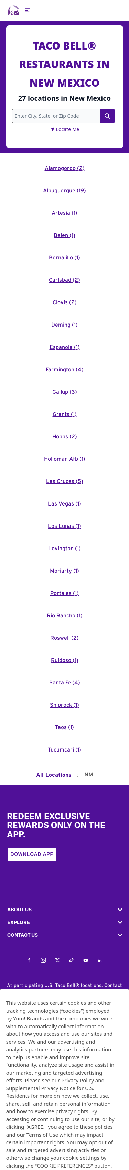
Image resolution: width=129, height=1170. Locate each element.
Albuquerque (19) (64, 190)
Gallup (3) (64, 392)
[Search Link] (107, 116)
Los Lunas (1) (64, 526)
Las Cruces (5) (64, 481)
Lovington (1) (64, 548)
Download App (31, 854)
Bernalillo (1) (64, 257)
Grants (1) (65, 414)
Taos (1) (64, 727)
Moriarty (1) (64, 571)
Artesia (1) (64, 213)
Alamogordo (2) (65, 168)
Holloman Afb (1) (64, 459)
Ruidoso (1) (64, 660)
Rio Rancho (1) (65, 615)
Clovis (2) (65, 302)
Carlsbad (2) (64, 280)
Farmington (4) (65, 369)
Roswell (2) (64, 638)
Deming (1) (64, 325)
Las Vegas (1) (64, 504)
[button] (64, 909)
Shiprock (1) (64, 705)
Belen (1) (64, 235)
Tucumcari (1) (64, 750)
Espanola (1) (65, 347)
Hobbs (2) (64, 436)
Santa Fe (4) (64, 682)
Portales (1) (64, 593)
